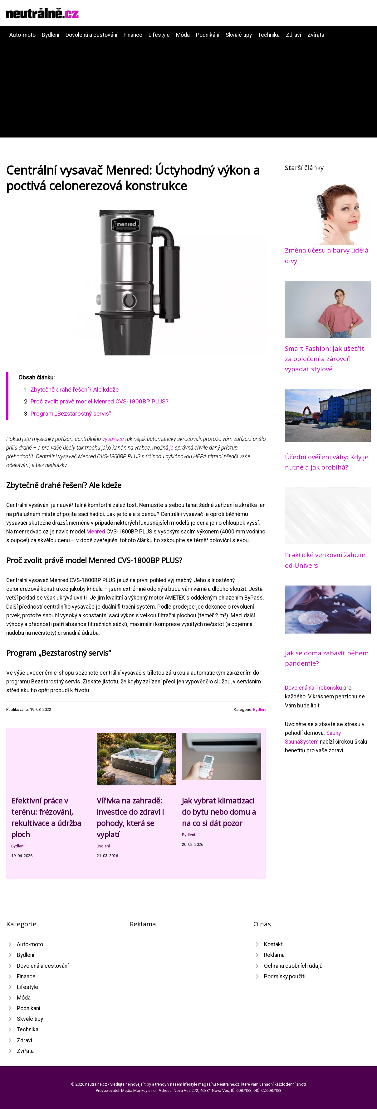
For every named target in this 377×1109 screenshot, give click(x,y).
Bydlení (50, 35)
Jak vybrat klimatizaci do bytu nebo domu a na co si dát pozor (219, 811)
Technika (269, 35)
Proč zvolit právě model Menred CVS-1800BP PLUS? (99, 401)
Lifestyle (159, 35)
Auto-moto (22, 35)
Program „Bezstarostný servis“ (70, 413)
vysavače (113, 439)
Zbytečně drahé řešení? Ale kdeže (74, 389)
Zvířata (315, 35)
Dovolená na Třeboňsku (313, 688)
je (171, 448)
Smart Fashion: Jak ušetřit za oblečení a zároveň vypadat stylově (325, 359)
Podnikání (207, 35)
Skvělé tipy (239, 35)
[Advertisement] (188, 86)
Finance (133, 35)
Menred (95, 531)
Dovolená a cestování (91, 35)
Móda (183, 35)
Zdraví (293, 35)
